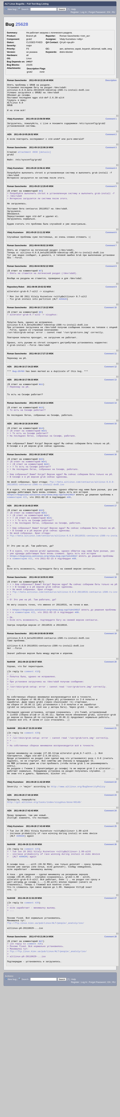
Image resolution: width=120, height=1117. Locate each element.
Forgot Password (97, 12)
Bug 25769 (18, 403)
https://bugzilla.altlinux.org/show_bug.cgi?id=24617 (41, 543)
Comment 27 (110, 1005)
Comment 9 (111, 309)
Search (24, 9)
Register (75, 12)
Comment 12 (110, 399)
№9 (40, 336)
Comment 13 (110, 412)
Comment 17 (110, 555)
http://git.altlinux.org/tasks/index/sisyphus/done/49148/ (44, 897)
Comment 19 (110, 704)
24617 (29, 61)
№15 (41, 500)
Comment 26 (110, 942)
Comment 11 (110, 385)
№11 (41, 417)
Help (73, 9)
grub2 (29, 72)
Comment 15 (110, 461)
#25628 (63, 323)
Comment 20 (110, 736)
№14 (41, 465)
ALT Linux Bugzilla (14, 4)
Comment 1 (111, 124)
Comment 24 (110, 906)
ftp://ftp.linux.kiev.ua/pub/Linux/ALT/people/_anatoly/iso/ (45, 1034)
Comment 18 (110, 639)
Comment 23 (110, 889)
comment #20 (31, 818)
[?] (68, 9)
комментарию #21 (17, 546)
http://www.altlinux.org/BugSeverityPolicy (78, 881)
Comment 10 (110, 332)
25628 (21, 24)
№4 (40, 201)
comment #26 (31, 1009)
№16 (41, 559)
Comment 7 (111, 264)
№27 (41, 1053)
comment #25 (31, 947)
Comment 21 (110, 814)
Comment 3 (111, 154)
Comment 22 (110, 876)
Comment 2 (111, 141)
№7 (40, 291)
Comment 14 (110, 438)
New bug (12, 9)
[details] (45, 159)
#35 (69, 546)
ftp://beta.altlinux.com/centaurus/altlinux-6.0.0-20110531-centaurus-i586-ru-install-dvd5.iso (61, 530)
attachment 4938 (28, 159)
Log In (84, 12)
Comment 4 (111, 177)
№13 (41, 442)
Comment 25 (110, 923)
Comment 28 (110, 1049)
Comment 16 (110, 496)
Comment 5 (111, 197)
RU (113, 12)
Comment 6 (111, 250)
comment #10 (31, 747)
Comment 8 (111, 286)
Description (111, 80)
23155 (29, 65)
